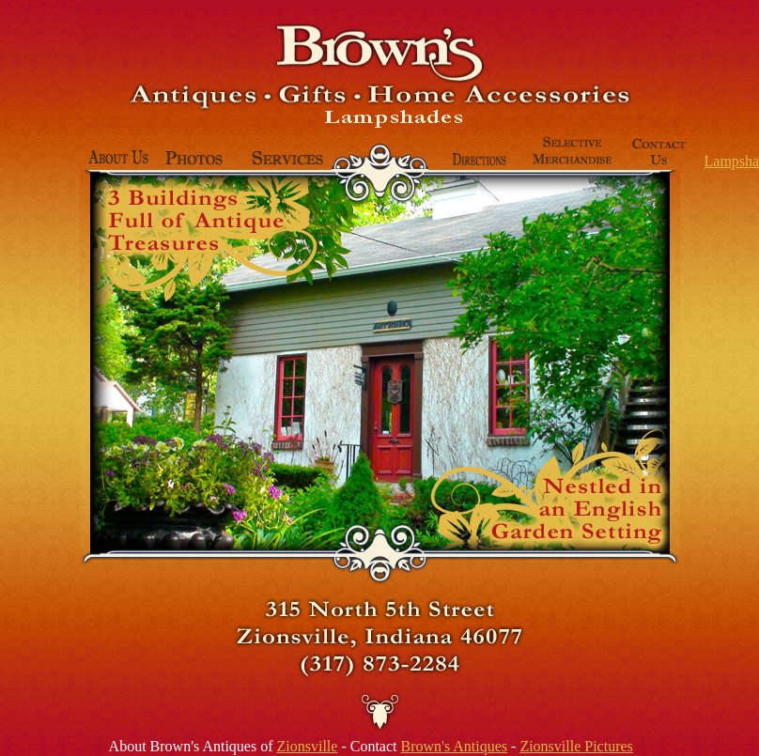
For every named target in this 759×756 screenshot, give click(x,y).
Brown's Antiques (453, 746)
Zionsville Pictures (575, 746)
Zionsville (307, 746)
